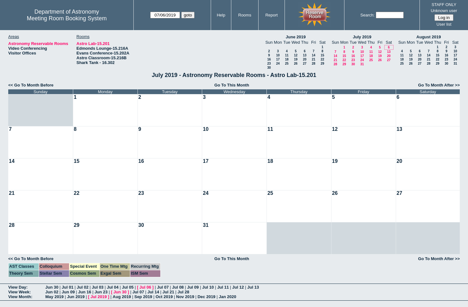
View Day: (18, 287)
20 (304, 59)
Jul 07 (163, 287)
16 (269, 59)
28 (313, 63)
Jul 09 (193, 287)
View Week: (19, 292)
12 (296, 55)
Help (221, 15)
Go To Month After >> (439, 85)
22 (322, 59)
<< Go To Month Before (31, 85)
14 (313, 55)
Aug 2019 (122, 296)
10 (277, 55)
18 (286, 59)
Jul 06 (145, 287)
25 (286, 63)
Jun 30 (51, 287)
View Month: (20, 296)
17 (277, 59)
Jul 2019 (99, 296)
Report (271, 15)
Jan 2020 (227, 296)
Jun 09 (68, 292)
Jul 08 (178, 287)
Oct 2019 (164, 296)
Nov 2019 (185, 296)
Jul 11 (223, 287)
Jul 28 (183, 292)
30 (269, 67)
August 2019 (428, 37)
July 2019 (362, 37)
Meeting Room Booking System (67, 18)
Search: (367, 15)
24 (277, 63)
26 (296, 63)
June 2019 (296, 37)
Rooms (244, 15)
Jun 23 (100, 292)
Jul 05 (128, 287)
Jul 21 (168, 292)
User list (444, 24)
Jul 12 (238, 287)
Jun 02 (51, 292)
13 (304, 55)
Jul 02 (82, 287)
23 (269, 63)
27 (304, 63)
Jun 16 (84, 292)
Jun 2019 (76, 296)
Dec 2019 (206, 296)
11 (286, 55)
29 (322, 63)
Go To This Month (232, 85)
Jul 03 (98, 287)
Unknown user (444, 10)
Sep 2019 (143, 296)
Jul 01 (68, 287)
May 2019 (54, 296)
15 (322, 55)
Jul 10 (208, 287)
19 (296, 59)
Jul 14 (153, 292)
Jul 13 (253, 287)
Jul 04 (113, 287)
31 (362, 64)
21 (313, 59)
